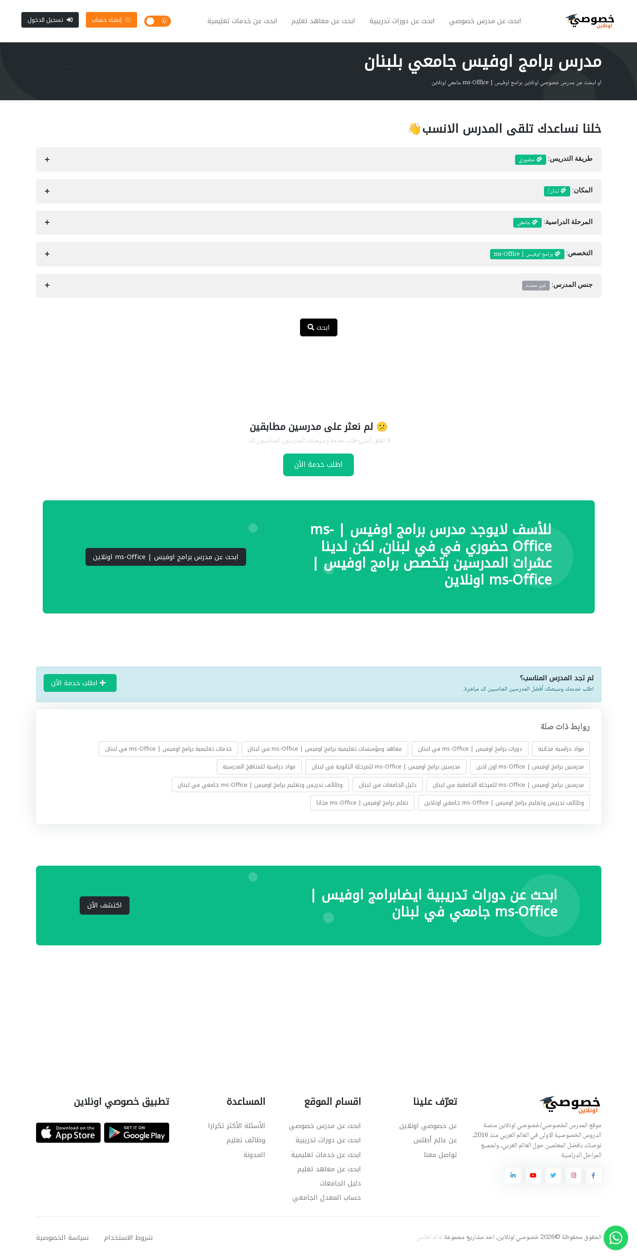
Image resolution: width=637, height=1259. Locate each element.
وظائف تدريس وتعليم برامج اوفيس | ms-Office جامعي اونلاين (504, 803)
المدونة (254, 1155)
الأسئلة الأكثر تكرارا (236, 1126)
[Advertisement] (312, 373)
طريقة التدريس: (553, 160)
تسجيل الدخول (50, 19)
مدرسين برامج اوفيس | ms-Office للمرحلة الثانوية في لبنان (386, 767)
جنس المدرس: (557, 286)
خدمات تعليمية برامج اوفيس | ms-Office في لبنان (168, 749)
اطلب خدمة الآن (318, 465)
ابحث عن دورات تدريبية (402, 21)
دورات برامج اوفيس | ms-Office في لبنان (470, 749)
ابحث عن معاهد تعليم (323, 21)
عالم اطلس (430, 1238)
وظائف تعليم (246, 1141)
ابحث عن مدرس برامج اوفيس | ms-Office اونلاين (166, 557)
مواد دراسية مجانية (561, 749)
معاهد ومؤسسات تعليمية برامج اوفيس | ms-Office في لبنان (324, 749)
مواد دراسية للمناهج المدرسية (259, 767)
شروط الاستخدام (128, 1238)
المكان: (568, 192)
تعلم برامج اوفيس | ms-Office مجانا (362, 803)
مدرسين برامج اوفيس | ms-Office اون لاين (530, 767)
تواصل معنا (440, 1155)
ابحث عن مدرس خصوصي (485, 21)
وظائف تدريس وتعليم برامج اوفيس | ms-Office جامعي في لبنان (260, 785)
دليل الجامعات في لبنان (388, 785)
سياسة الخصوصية (62, 1238)
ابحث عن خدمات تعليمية (242, 21)
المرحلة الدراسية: (552, 223)
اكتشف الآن (104, 906)
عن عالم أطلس (435, 1141)
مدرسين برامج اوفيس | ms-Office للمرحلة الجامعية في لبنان (508, 785)
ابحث (319, 328)
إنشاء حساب (111, 19)
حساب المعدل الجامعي (326, 1198)
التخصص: (541, 255)
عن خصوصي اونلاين (428, 1126)
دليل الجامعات (340, 1183)
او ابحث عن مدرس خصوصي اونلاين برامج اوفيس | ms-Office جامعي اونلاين (516, 83)
